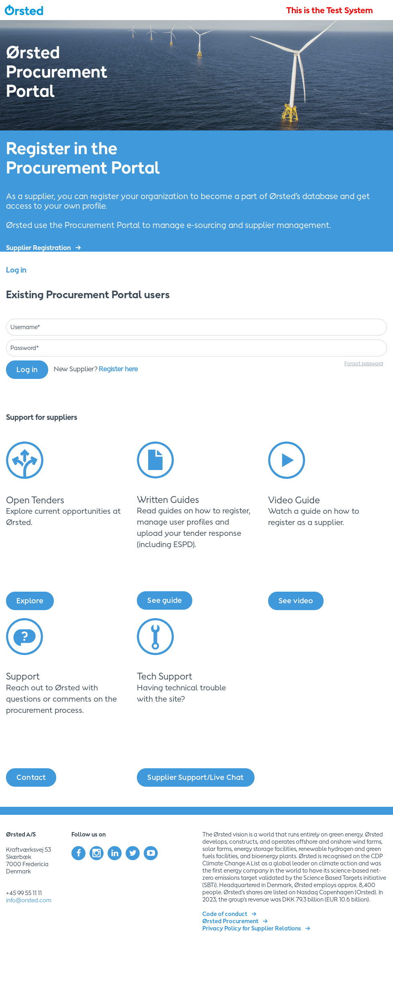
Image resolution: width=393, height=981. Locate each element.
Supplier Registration (38, 248)
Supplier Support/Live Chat (195, 777)
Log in (27, 369)
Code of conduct (224, 913)
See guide (164, 600)
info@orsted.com (28, 900)
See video (296, 600)
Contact (31, 777)
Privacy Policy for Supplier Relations (251, 928)
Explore (29, 600)
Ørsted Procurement (230, 921)
